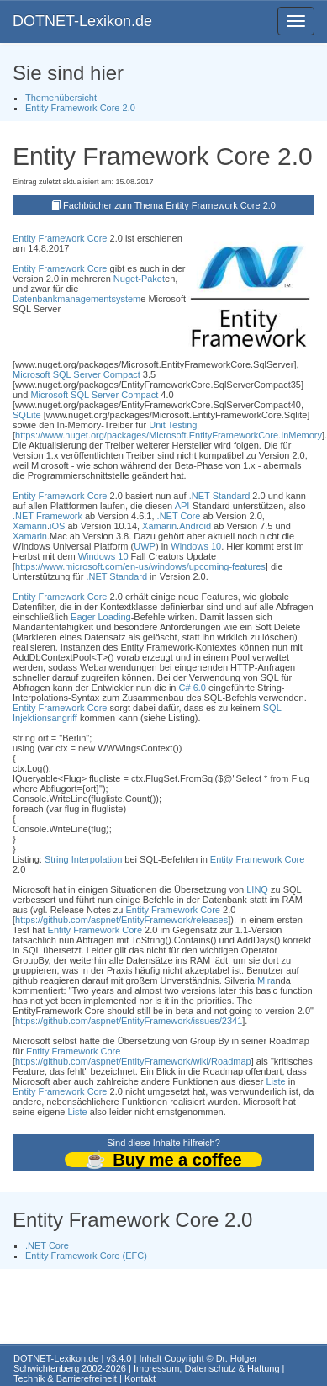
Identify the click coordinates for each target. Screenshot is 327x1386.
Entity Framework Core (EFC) (86, 1256)
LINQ (257, 889)
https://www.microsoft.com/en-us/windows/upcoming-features (140, 566)
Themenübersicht (61, 98)
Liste (275, 1081)
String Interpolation (83, 859)
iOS (57, 526)
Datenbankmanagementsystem (76, 299)
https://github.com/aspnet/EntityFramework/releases (121, 920)
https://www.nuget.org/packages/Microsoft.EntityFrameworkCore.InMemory (168, 435)
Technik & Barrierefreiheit (65, 1378)
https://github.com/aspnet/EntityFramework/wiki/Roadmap (133, 1061)
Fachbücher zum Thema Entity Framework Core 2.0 (169, 205)
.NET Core (179, 516)
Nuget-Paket (139, 278)
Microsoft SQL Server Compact (76, 374)
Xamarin (30, 526)
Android (195, 526)
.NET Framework (47, 516)
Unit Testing (173, 425)
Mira (266, 980)
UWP (145, 546)
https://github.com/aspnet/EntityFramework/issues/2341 (128, 1021)
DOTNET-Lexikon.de (82, 21)
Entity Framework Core (60, 238)
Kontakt (140, 1378)
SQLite (27, 415)
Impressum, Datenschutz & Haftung (207, 1368)
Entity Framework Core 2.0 (80, 108)
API (182, 506)
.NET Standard (220, 496)
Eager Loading (101, 617)
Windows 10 (196, 546)
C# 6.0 (192, 687)
